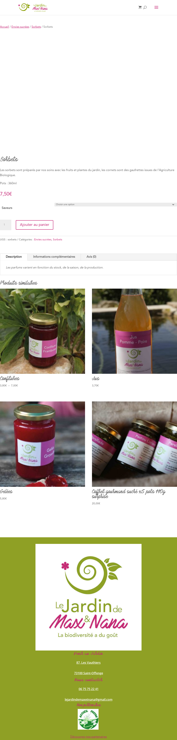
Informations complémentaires (54, 256)
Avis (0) (91, 256)
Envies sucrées (20, 27)
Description (14, 256)
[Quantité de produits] (5, 225)
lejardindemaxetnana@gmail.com (88, 699)
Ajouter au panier (34, 225)
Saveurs (7, 208)
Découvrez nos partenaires (88, 736)
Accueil (4, 27)
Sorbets (36, 27)
